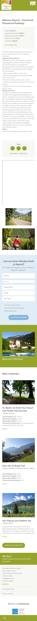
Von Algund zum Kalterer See (16, 520)
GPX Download (11, 45)
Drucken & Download (18, 154)
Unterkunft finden (19, 317)
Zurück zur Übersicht (13, 545)
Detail (5, 429)
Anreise (5, 584)
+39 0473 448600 (7, 581)
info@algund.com (8, 578)
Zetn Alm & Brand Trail (13, 465)
